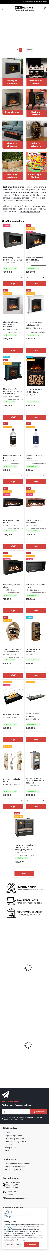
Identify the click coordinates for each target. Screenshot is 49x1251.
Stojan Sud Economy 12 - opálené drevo (12, 650)
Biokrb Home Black (11, 714)
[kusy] (13, 277)
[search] (45, 8)
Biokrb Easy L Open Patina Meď (34, 521)
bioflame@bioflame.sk (30, 211)
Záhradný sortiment (12, 176)
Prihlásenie (29, 2)
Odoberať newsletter (16, 1105)
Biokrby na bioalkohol (12, 82)
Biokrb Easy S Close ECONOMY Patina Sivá (12, 259)
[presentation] (2, 965)
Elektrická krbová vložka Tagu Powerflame (10, 324)
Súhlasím (31, 1244)
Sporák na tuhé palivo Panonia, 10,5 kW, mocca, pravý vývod (23, 847)
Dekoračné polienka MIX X (11, 780)
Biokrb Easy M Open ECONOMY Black (34, 259)
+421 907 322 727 (13, 1192)
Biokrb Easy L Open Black (11, 521)
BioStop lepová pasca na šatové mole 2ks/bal (36, 968)
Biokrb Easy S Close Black (11, 586)
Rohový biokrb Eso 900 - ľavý (36, 586)
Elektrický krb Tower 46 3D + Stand (34, 391)
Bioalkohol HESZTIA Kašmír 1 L (34, 457)
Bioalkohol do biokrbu (35, 82)
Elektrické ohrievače (12, 144)
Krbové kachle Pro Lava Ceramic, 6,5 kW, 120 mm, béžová (35, 780)
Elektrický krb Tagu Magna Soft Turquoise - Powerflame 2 (12, 391)
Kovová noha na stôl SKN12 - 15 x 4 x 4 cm (12, 967)
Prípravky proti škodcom (35, 176)
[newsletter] (38, 1111)
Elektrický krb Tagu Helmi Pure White (34, 324)
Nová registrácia (41, 2)
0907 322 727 (39, 209)
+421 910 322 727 (12, 1195)
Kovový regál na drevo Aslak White (11, 1044)
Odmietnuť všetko (13, 1244)
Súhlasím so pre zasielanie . (23, 1118)
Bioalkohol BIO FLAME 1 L (12, 457)
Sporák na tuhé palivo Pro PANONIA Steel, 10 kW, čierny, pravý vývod (36, 1045)
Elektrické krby (12, 112)
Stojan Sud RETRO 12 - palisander (35, 650)
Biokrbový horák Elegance (33, 715)
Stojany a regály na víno (36, 144)
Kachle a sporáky (35, 113)
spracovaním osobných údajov (26, 1117)
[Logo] (24, 9)
